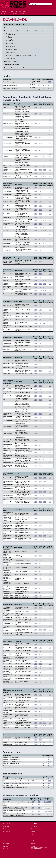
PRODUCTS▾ (13, 11)
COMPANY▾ (13, 14)
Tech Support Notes (11, 65)
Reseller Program (7, 849)
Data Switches (11, 58)
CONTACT (23, 14)
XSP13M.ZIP (47, 802)
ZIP (50, 134)
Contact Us (6, 826)
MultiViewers (10, 43)
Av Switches (10, 37)
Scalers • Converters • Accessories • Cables (21, 55)
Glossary (33, 831)
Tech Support (34, 826)
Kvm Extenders (11, 46)
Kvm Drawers (10, 52)
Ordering (5, 846)
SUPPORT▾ (23, 11)
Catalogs (7, 28)
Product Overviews (11, 61)
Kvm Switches (10, 34)
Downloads (34, 829)
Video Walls (10, 40)
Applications (6, 843)
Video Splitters (11, 49)
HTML (35, 107)
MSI (50, 130)
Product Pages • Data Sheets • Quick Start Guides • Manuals (26, 31)
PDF (49, 82)
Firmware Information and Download (17, 68)
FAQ (32, 834)
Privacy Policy (6, 831)
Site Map (33, 843)
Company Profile (7, 829)
